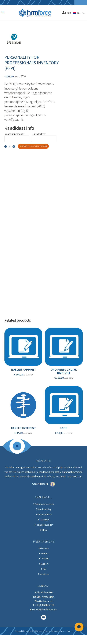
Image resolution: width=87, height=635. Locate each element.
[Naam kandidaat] (16, 139)
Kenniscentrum (43, 514)
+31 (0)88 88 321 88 (44, 605)
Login (67, 13)
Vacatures (43, 574)
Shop (43, 530)
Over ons (43, 548)
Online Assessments (43, 504)
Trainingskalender (43, 525)
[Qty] (9, 146)
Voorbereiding (43, 509)
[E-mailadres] (44, 139)
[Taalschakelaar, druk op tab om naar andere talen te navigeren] (76, 13)
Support (43, 564)
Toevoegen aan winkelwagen (33, 146)
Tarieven (43, 558)
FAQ (43, 569)
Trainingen (43, 519)
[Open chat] (79, 627)
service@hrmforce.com (44, 609)
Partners (43, 553)
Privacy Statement (51, 631)
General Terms (66, 631)
